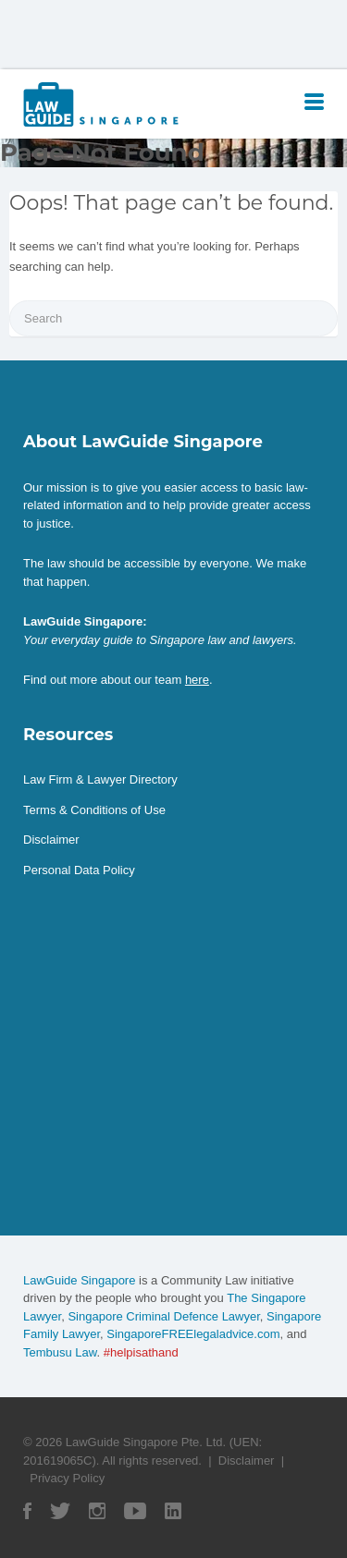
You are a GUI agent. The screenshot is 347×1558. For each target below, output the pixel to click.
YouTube (135, 1511)
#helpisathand (141, 1352)
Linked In (173, 1511)
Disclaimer (51, 839)
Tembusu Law (60, 1352)
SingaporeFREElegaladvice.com (192, 1334)
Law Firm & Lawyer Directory (100, 779)
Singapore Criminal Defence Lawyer (163, 1316)
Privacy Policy (67, 1478)
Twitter (60, 1511)
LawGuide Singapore (79, 1280)
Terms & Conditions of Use (94, 810)
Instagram (97, 1511)
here (197, 680)
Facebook (27, 1511)
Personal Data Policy (79, 870)
